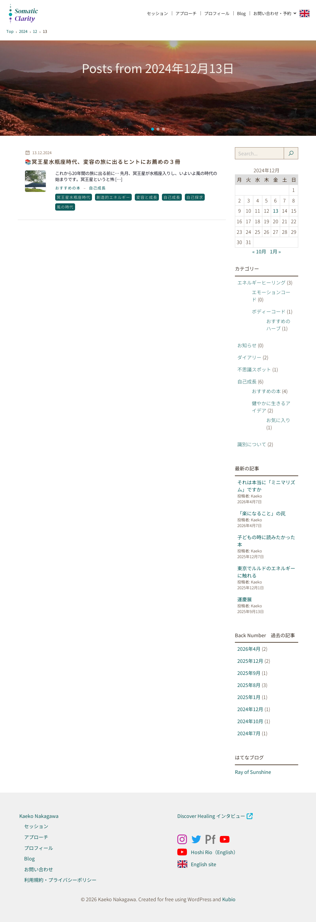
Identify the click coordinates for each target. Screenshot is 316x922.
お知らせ (247, 345)
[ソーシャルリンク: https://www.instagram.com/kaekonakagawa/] (184, 839)
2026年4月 (249, 648)
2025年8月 (249, 684)
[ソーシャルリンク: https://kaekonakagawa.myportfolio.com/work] (213, 839)
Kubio (228, 899)
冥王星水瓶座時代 (73, 197)
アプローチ (186, 13)
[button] (152, 129)
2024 (23, 31)
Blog (241, 13)
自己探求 (194, 197)
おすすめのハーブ (278, 324)
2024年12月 (250, 709)
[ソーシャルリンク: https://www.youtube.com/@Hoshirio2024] (184, 852)
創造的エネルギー (113, 197)
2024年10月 (250, 721)
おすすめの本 (68, 188)
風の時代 (65, 207)
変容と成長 (146, 197)
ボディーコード (269, 311)
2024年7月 (249, 733)
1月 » (275, 251)
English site (203, 864)
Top (10, 31)
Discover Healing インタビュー (211, 815)
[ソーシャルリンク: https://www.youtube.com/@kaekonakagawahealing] (227, 839)
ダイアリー (249, 357)
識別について (251, 444)
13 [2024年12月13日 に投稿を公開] (275, 210)
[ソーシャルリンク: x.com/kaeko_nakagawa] (198, 839)
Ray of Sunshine (253, 771)
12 (35, 31)
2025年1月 (249, 697)
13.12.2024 (38, 153)
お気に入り (278, 420)
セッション (157, 13)
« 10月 (259, 251)
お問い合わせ (38, 869)
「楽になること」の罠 (261, 513)
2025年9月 (249, 672)
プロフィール (216, 13)
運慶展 (244, 599)
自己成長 (97, 188)
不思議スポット (254, 369)
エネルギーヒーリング (261, 282)
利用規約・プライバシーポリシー (60, 879)
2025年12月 (250, 660)
